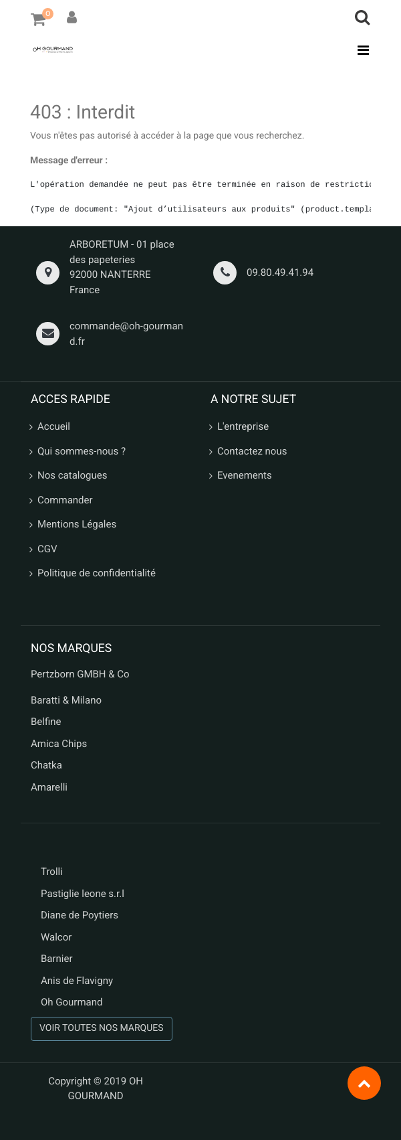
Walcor (56, 937)
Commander (65, 500)
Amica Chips (59, 744)
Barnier (57, 959)
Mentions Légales (76, 524)
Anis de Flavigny (77, 981)
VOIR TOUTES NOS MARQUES (101, 1028)
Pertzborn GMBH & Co (80, 674)
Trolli (52, 872)
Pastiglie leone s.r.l (84, 894)
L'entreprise (243, 426)
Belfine (46, 722)
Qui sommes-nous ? (81, 451)
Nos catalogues (72, 475)
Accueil (53, 426)
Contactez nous (252, 451)
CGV (47, 549)
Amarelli (49, 787)
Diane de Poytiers (79, 915)
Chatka (46, 765)
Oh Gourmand (71, 1002)
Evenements (244, 475)
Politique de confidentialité (96, 573)
